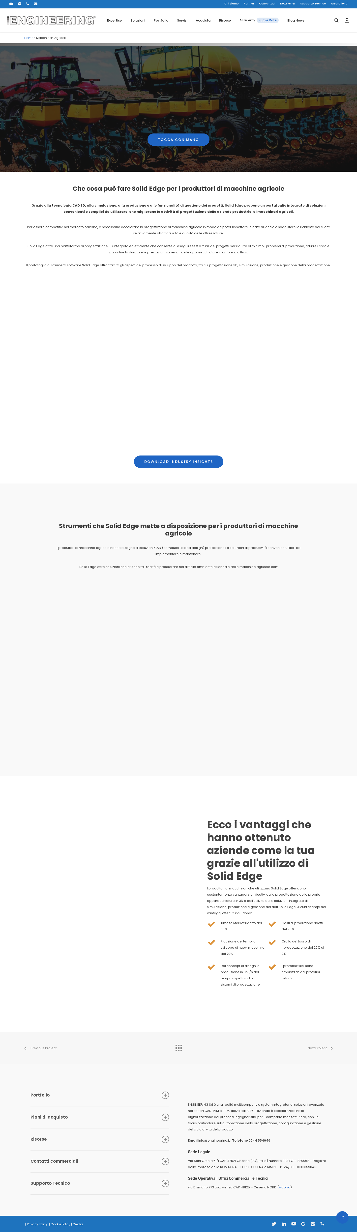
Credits (78, 1224)
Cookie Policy (60, 1224)
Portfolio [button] (99, 1095)
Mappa (284, 1187)
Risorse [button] (99, 1139)
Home (28, 38)
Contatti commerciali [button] (99, 1161)
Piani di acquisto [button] (99, 1117)
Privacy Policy (37, 1224)
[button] (178, 127)
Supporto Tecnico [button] (99, 1183)
